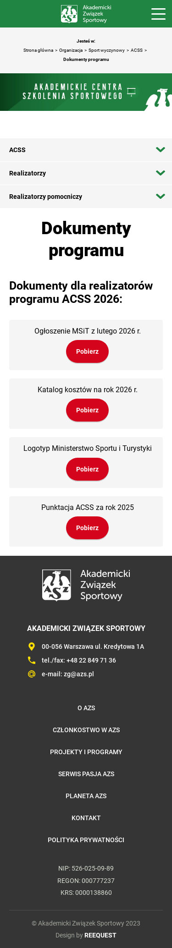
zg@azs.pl (79, 674)
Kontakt (86, 818)
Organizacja (71, 50)
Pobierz (87, 351)
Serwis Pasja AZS (86, 774)
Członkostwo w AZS (86, 730)
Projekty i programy (86, 752)
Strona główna (38, 50)
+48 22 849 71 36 (91, 660)
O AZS (86, 708)
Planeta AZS (86, 796)
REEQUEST (100, 935)
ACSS (137, 50)
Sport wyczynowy (107, 50)
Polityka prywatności (86, 840)
